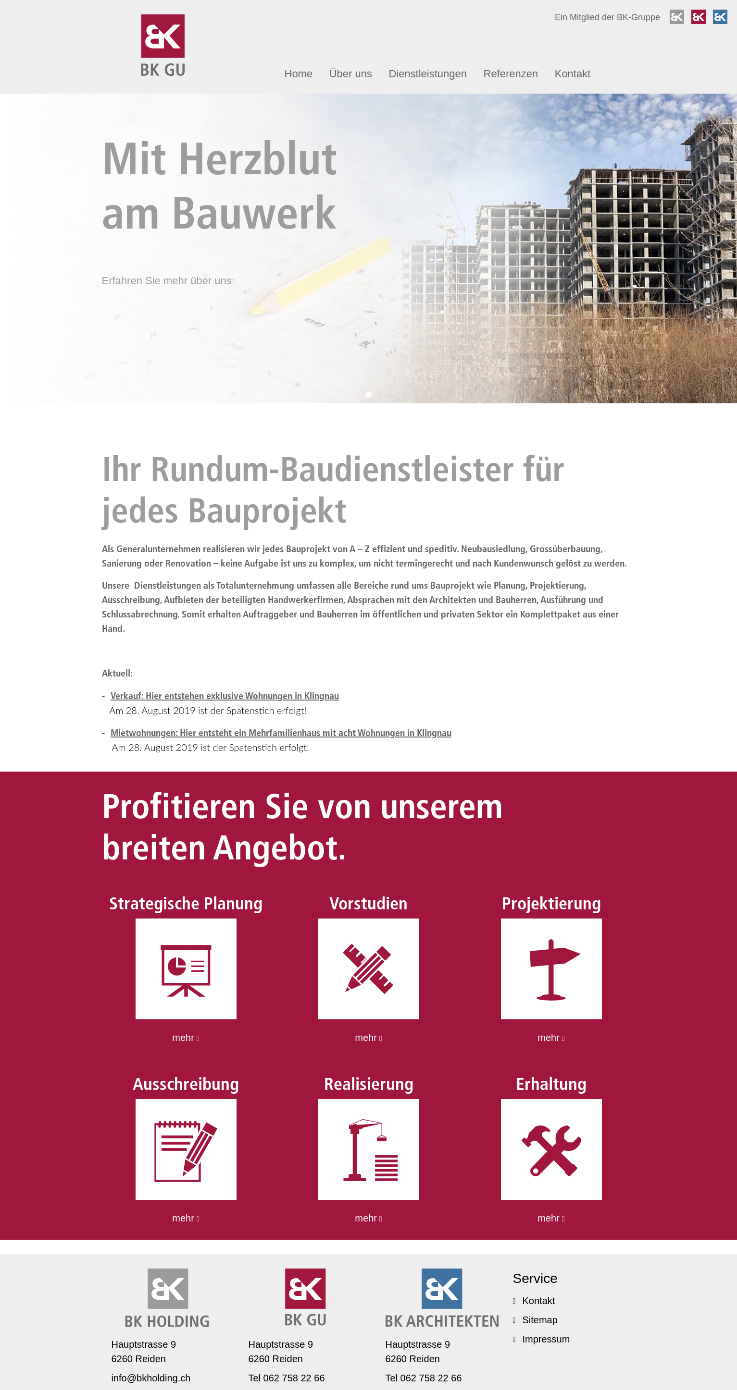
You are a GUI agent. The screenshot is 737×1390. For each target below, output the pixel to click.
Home (299, 74)
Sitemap (535, 1320)
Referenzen (511, 74)
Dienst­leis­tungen (427, 74)
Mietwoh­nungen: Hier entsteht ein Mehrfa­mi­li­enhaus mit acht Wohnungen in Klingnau (281, 732)
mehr (185, 1037)
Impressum (541, 1339)
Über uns (350, 74)
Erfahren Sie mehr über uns (168, 281)
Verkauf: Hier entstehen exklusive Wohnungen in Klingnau (225, 695)
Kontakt (573, 74)
